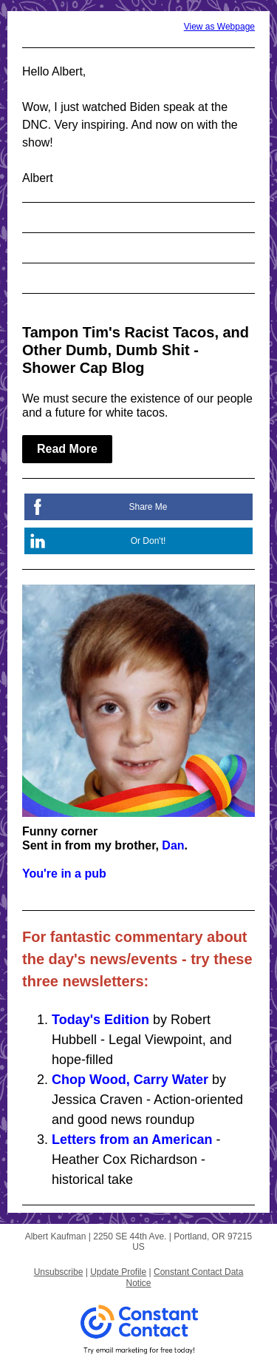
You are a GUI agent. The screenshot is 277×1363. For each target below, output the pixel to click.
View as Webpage (219, 26)
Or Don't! (148, 541)
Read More (67, 448)
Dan (173, 845)
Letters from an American (132, 1139)
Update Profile (118, 1272)
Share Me (148, 507)
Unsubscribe (58, 1272)
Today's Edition (100, 1019)
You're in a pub (64, 873)
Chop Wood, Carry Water (130, 1079)
